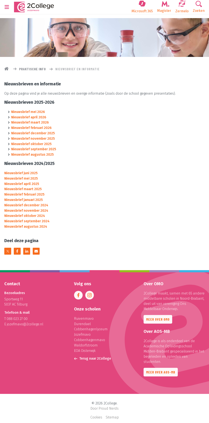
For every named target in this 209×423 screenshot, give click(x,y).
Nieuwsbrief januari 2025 (23, 197)
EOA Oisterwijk (85, 348)
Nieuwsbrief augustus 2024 (25, 223)
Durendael (82, 323)
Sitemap (112, 413)
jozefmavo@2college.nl (25, 323)
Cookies (96, 413)
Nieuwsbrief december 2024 (26, 202)
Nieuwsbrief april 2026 (28, 117)
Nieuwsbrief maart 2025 (23, 187)
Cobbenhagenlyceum (91, 328)
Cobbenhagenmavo (89, 338)
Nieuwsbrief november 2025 (33, 137)
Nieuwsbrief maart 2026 (30, 122)
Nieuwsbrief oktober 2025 (31, 143)
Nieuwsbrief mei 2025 (21, 176)
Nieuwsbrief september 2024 (27, 218)
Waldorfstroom (86, 343)
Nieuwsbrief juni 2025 (21, 171)
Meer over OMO (158, 318)
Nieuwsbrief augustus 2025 (32, 153)
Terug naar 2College (92, 356)
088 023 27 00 (17, 318)
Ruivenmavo (84, 317)
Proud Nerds (109, 405)
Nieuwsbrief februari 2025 (24, 192)
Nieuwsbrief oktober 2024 (24, 213)
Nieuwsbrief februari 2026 (31, 127)
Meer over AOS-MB (160, 371)
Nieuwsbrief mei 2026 (28, 112)
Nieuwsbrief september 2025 (33, 148)
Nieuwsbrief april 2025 (21, 182)
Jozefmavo (82, 333)
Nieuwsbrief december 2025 (33, 132)
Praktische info (32, 69)
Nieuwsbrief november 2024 (26, 207)
